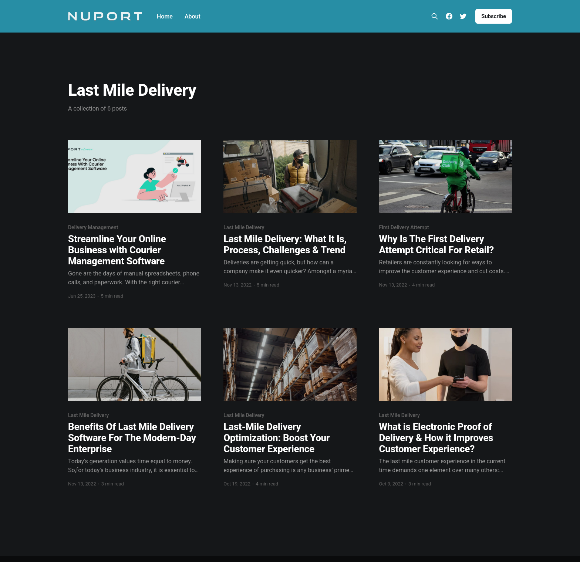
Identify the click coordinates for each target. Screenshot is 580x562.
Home (165, 16)
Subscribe (493, 16)
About (192, 16)
